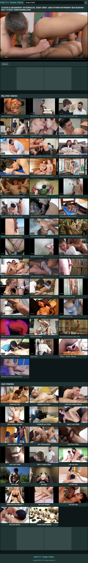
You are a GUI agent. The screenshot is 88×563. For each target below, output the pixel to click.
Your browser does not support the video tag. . (44, 37)
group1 (6, 64)
